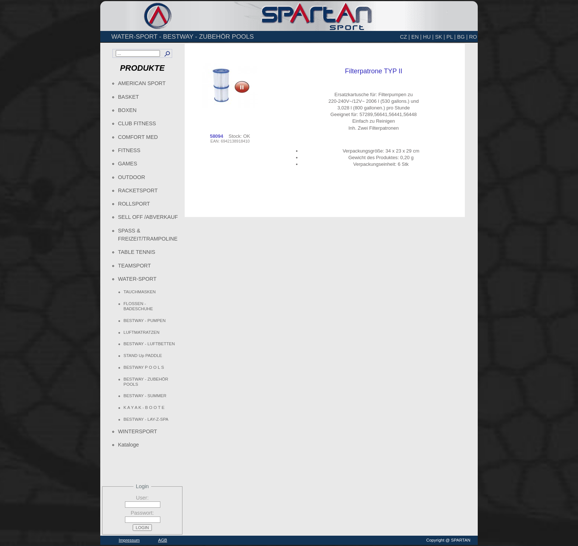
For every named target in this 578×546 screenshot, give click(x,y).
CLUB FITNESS (137, 123)
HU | (428, 37)
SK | (440, 37)
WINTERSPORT (137, 431)
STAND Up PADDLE (142, 355)
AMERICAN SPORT (142, 83)
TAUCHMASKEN (139, 292)
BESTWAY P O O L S (143, 367)
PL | (451, 37)
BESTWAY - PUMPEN (144, 320)
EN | (416, 37)
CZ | (405, 37)
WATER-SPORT (137, 279)
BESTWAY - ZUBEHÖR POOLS (145, 381)
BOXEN (127, 110)
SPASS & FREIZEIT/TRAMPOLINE (148, 235)
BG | (462, 37)
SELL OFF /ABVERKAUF (148, 217)
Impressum (129, 540)
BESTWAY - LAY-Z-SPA (145, 419)
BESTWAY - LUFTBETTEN (149, 344)
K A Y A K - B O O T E (143, 407)
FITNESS (129, 150)
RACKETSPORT (138, 190)
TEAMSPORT (134, 266)
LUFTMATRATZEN (141, 332)
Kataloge (128, 445)
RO (473, 37)
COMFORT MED (138, 137)
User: (142, 498)
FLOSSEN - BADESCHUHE (138, 306)
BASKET (128, 97)
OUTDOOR (131, 177)
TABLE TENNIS (136, 252)
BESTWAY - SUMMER (144, 395)
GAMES (127, 164)
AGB (162, 540)
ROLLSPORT (134, 204)
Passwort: (142, 513)
